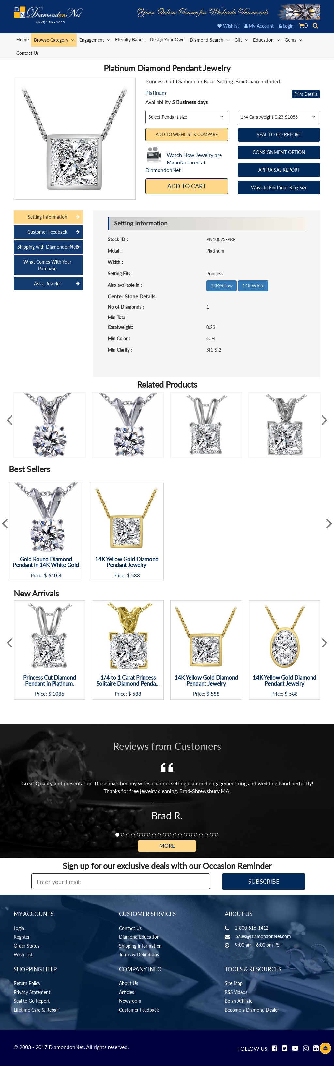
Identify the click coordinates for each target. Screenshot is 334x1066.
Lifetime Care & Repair (36, 1009)
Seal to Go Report (32, 1001)
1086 (58, 694)
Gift (241, 40)
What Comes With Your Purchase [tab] (47, 265)
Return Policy (27, 983)
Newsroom (130, 1001)
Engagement (94, 40)
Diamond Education (139, 937)
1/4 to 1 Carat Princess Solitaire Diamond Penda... (127, 681)
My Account (259, 26)
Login (286, 26)
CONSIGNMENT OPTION (279, 152)
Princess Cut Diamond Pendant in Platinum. (49, 681)
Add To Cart (186, 186)
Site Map (234, 983)
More (167, 845)
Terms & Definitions (139, 954)
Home (22, 39)
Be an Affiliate (238, 1001)
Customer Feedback (139, 1009)
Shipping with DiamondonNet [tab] (47, 247)
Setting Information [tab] (47, 217)
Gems (293, 40)
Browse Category (54, 40)
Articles (126, 992)
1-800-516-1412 (251, 928)
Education (266, 40)
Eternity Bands (129, 39)
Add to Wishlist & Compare (187, 134)
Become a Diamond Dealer (252, 1009)
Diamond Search (209, 40)
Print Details (305, 94)
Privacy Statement (32, 992)
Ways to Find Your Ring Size (279, 187)
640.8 (54, 575)
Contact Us (27, 53)
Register (22, 937)
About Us (128, 983)
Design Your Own (167, 39)
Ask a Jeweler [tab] (47, 283)
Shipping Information (140, 946)
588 (135, 575)
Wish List (23, 954)
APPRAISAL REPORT (279, 170)
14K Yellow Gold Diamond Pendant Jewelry (127, 562)
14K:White (253, 285)
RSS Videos (236, 992)
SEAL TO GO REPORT (279, 134)
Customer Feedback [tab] (47, 232)
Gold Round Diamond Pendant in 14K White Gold (46, 562)
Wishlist (228, 26)
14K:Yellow (222, 285)
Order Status (26, 946)
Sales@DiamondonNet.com (263, 936)
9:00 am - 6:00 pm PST (258, 945)
